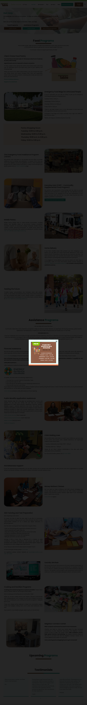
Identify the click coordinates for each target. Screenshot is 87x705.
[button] (56, 341)
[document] (43, 352)
